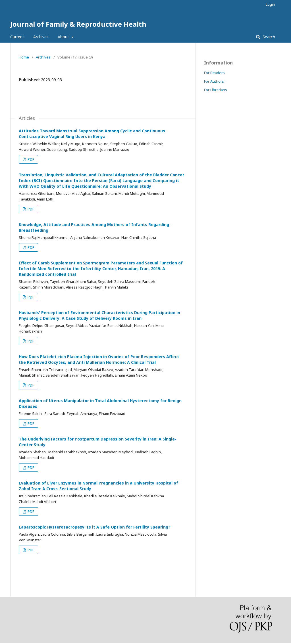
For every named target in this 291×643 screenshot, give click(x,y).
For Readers (214, 72)
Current (17, 36)
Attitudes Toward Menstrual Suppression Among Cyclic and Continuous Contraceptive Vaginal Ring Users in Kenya (92, 133)
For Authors (214, 81)
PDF (30, 159)
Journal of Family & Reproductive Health (78, 24)
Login (270, 4)
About (64, 36)
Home (24, 57)
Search (268, 36)
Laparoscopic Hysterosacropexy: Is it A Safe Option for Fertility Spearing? (95, 527)
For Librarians (215, 89)
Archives (41, 36)
